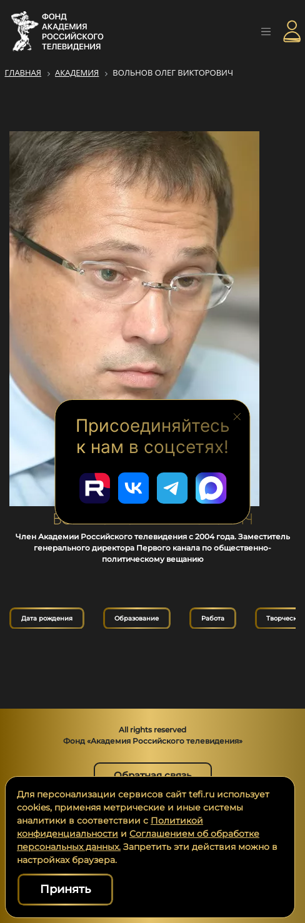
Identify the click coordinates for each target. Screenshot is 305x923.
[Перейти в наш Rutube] (94, 488)
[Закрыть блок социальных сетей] (237, 415)
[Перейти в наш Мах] (210, 488)
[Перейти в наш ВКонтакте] (133, 488)
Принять (65, 889)
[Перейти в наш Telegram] (172, 488)
